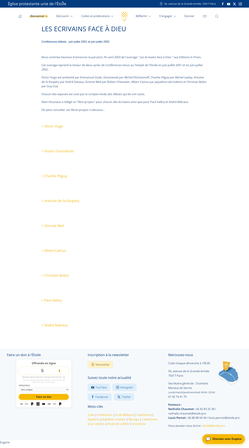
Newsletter (100, 364)
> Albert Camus (54, 250)
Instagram (124, 387)
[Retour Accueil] (124, 16)
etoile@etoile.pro (214, 426)
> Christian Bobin (55, 275)
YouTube (99, 387)
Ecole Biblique (124, 415)
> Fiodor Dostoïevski (58, 151)
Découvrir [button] (64, 16)
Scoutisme (139, 424)
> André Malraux (55, 325)
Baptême (93, 419)
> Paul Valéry (52, 300)
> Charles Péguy (54, 176)
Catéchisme (144, 415)
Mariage (133, 419)
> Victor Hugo (52, 126)
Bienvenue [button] (39, 16)
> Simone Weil (53, 225)
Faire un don (43, 396)
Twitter (124, 397)
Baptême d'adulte (114, 419)
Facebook (99, 397)
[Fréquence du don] (44, 389)
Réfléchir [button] (143, 16)
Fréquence (24, 385)
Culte (91, 415)
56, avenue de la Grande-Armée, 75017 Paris (187, 3)
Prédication (104, 415)
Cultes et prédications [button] (97, 16)
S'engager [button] (167, 16)
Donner (189, 16)
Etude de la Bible (118, 424)
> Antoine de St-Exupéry (60, 200)
